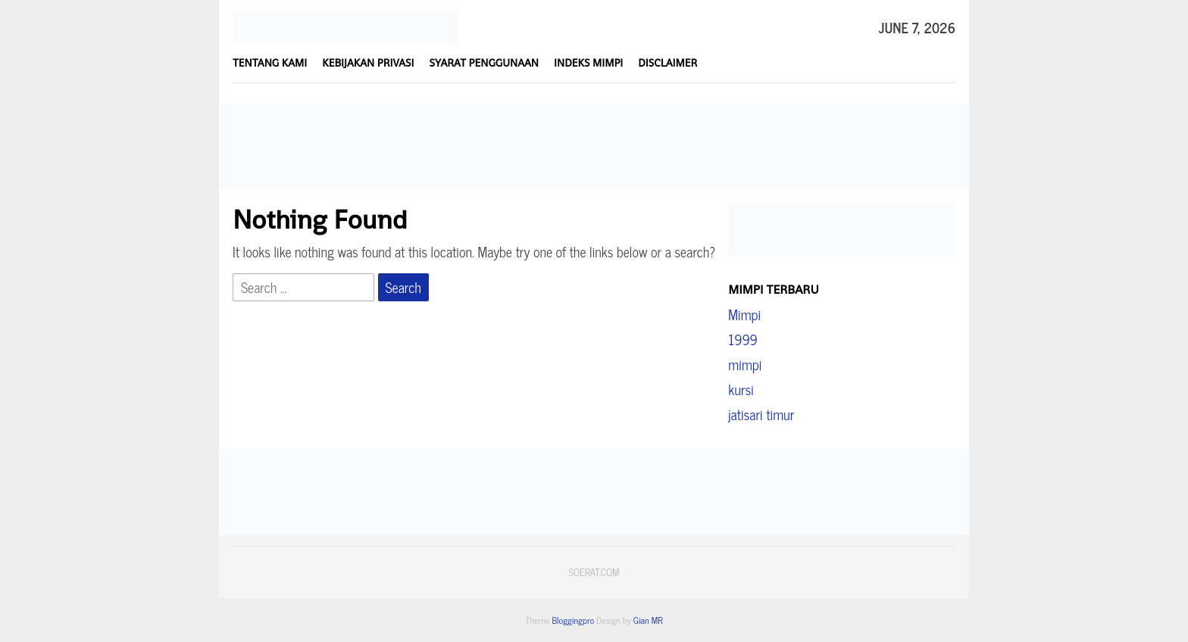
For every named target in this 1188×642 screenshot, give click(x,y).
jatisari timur (761, 414)
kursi (741, 389)
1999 (742, 339)
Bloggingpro (573, 620)
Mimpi (744, 314)
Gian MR (648, 620)
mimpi (744, 364)
